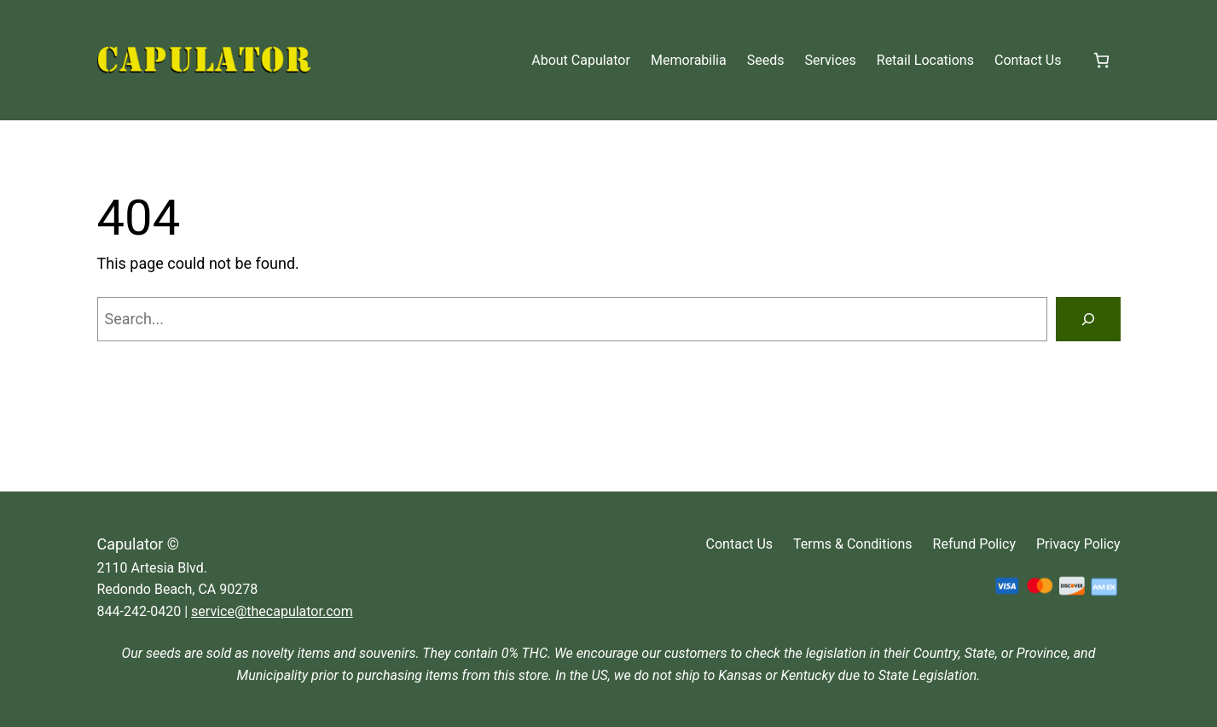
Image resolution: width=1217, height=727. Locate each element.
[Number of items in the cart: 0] (1101, 60)
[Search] (1088, 319)
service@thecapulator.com (272, 611)
